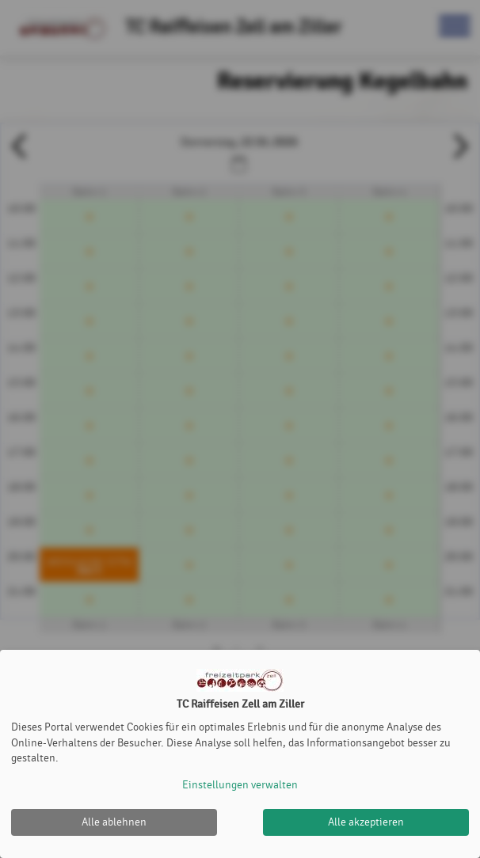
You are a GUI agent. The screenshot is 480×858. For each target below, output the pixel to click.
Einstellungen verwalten (240, 785)
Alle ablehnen (114, 822)
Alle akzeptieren (366, 822)
